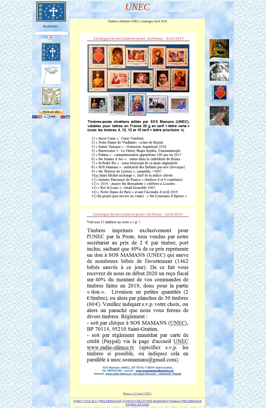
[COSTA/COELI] (134, 401)
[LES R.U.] (91, 401)
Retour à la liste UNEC (137, 393)
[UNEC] (78, 401)
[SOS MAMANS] (157, 401)
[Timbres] (175, 401)
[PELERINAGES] (111, 401)
